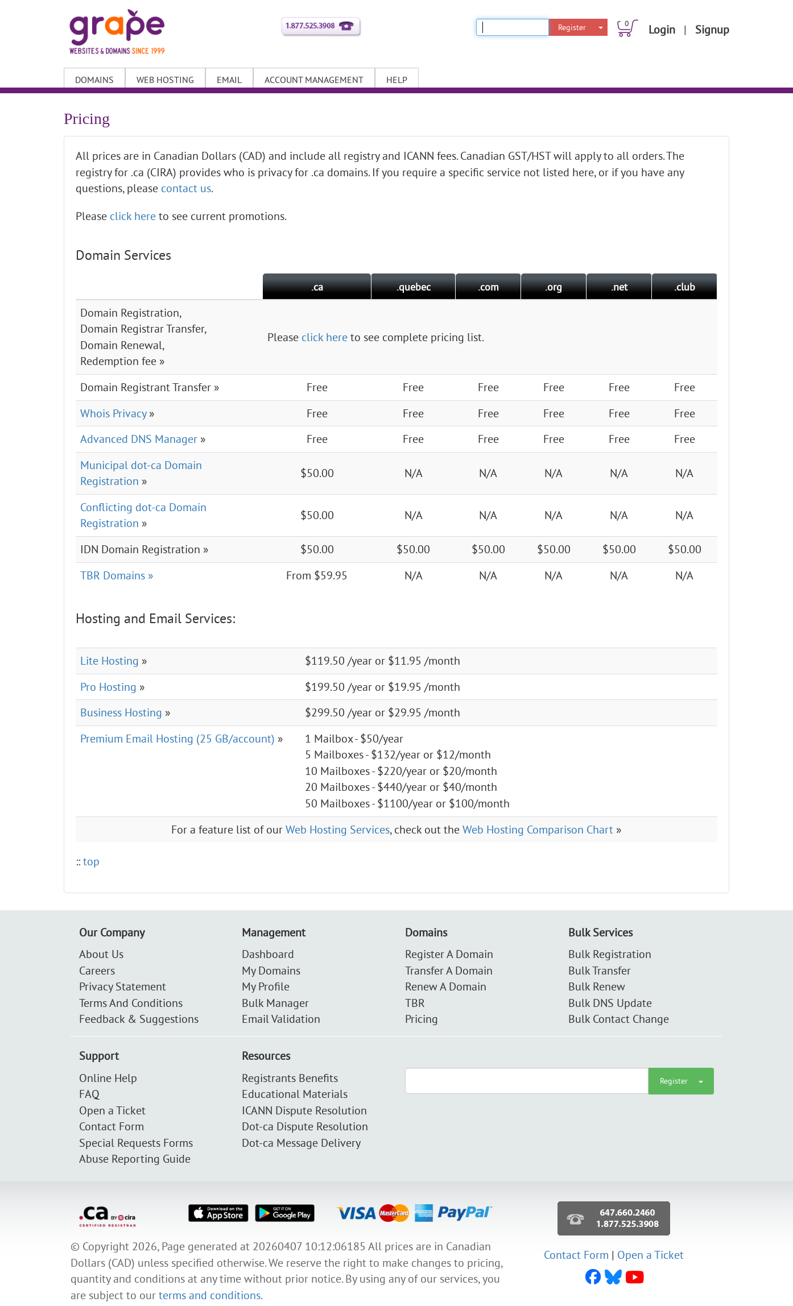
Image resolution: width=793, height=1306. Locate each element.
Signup (712, 29)
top (91, 861)
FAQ (89, 1094)
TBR (415, 1003)
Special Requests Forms (136, 1142)
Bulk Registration (609, 954)
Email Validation (281, 1018)
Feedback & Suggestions (139, 1018)
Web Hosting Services (338, 829)
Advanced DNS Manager (138, 439)
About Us (101, 954)
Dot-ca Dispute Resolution (305, 1126)
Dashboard (268, 954)
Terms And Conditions (131, 1003)
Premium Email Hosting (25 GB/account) (177, 738)
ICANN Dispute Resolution (304, 1110)
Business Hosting (121, 712)
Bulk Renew (596, 986)
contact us (186, 188)
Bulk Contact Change (618, 1018)
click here (133, 216)
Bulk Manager (275, 1003)
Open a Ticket (112, 1110)
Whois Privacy (113, 413)
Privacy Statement (122, 986)
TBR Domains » (117, 575)
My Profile (266, 986)
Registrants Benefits (290, 1078)
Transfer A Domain (449, 970)
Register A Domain (449, 954)
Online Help (108, 1078)
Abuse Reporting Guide (135, 1158)
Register (572, 27)
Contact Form (111, 1126)
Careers (97, 970)
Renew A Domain (445, 986)
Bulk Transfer (599, 970)
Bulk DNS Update (610, 1003)
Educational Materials (295, 1094)
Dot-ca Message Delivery (301, 1142)
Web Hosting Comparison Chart (537, 829)
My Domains (271, 970)
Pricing (421, 1018)
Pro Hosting (108, 686)
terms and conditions (210, 1295)
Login (662, 29)
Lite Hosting (109, 660)
